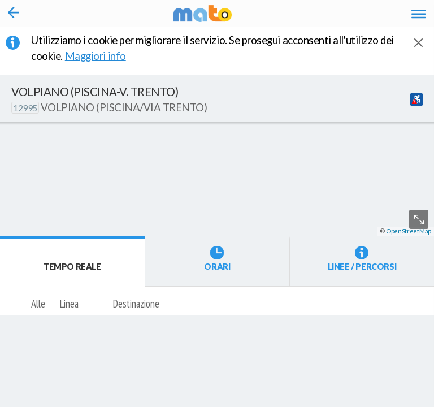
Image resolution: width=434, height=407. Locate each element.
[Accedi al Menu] (418, 13)
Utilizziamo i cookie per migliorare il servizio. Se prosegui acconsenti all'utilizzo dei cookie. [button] (212, 48)
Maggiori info (103, 56)
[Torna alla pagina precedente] (14, 13)
